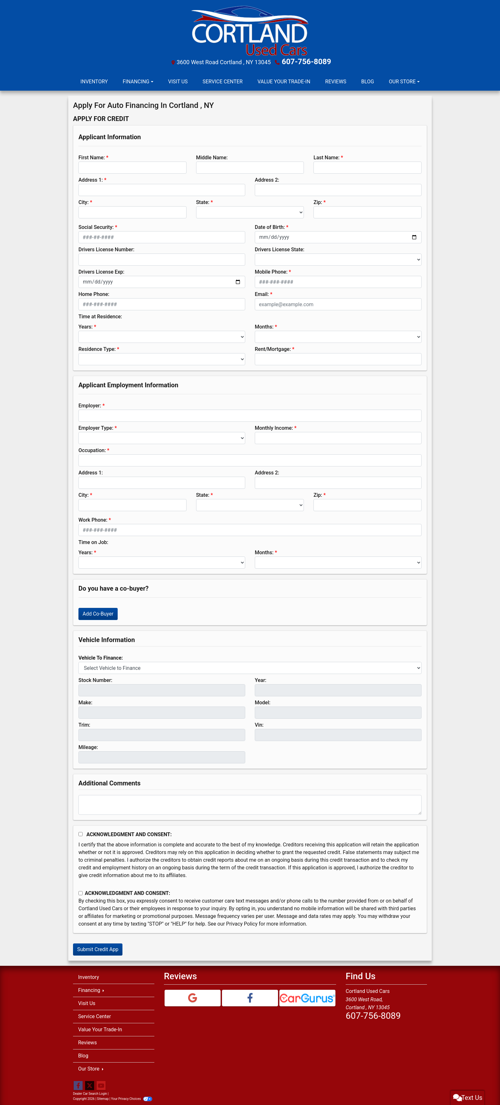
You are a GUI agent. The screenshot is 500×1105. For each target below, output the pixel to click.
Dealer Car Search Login (90, 1092)
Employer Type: (95, 426)
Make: (85, 701)
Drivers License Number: (106, 248)
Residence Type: (97, 347)
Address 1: (90, 178)
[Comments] (250, 803)
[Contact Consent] (80, 891)
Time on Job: (93, 541)
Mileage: (88, 746)
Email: (262, 293)
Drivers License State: (280, 248)
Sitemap (103, 1097)
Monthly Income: (274, 426)
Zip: (317, 201)
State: (203, 201)
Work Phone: (92, 518)
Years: (85, 325)
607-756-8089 (306, 61)
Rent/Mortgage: (273, 347)
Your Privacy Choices (131, 1097)
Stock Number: (95, 679)
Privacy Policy (242, 922)
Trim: (84, 723)
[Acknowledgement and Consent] (80, 832)
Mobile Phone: (271, 270)
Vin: (259, 723)
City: (83, 201)
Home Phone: (93, 293)
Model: (262, 701)
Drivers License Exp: (101, 270)
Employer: (89, 404)
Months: (264, 325)
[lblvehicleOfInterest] (250, 666)
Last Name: (326, 156)
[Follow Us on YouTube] (101, 1084)
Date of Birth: (270, 226)
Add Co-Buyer (98, 612)
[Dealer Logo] (250, 30)
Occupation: (92, 449)
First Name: (91, 156)
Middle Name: (212, 156)
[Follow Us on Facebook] (78, 1084)
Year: (260, 679)
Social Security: (96, 226)
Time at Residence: (100, 315)
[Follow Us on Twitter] (89, 1084)
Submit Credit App (97, 948)
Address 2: (267, 178)
